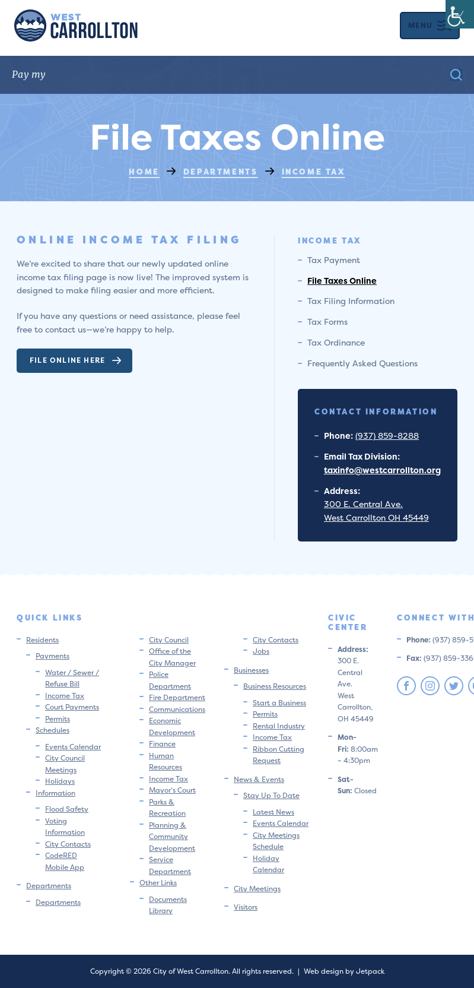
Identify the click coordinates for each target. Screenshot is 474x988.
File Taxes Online (342, 280)
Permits (57, 719)
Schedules (52, 730)
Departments (48, 886)
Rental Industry (279, 726)
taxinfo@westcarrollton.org (382, 470)
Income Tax (64, 696)
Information (55, 793)
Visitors (245, 907)
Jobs (261, 651)
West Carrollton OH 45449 (376, 517)
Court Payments (72, 707)
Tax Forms (327, 321)
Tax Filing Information (351, 300)
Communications (177, 709)
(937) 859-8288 (387, 435)
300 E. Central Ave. (363, 503)
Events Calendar (73, 747)
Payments (52, 656)
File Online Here (76, 360)
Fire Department (177, 697)
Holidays (60, 781)
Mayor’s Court (172, 790)
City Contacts (68, 844)
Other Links (158, 883)
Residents (42, 640)
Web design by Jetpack (344, 971)
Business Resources (274, 686)
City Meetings (257, 889)
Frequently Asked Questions (362, 363)
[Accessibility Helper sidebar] (460, 14)
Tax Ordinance (336, 342)
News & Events (259, 779)
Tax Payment (333, 259)
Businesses (251, 670)
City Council (169, 640)
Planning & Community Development (172, 836)
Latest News (273, 812)
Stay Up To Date (271, 795)
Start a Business (279, 703)
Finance (162, 744)
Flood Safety (66, 809)
